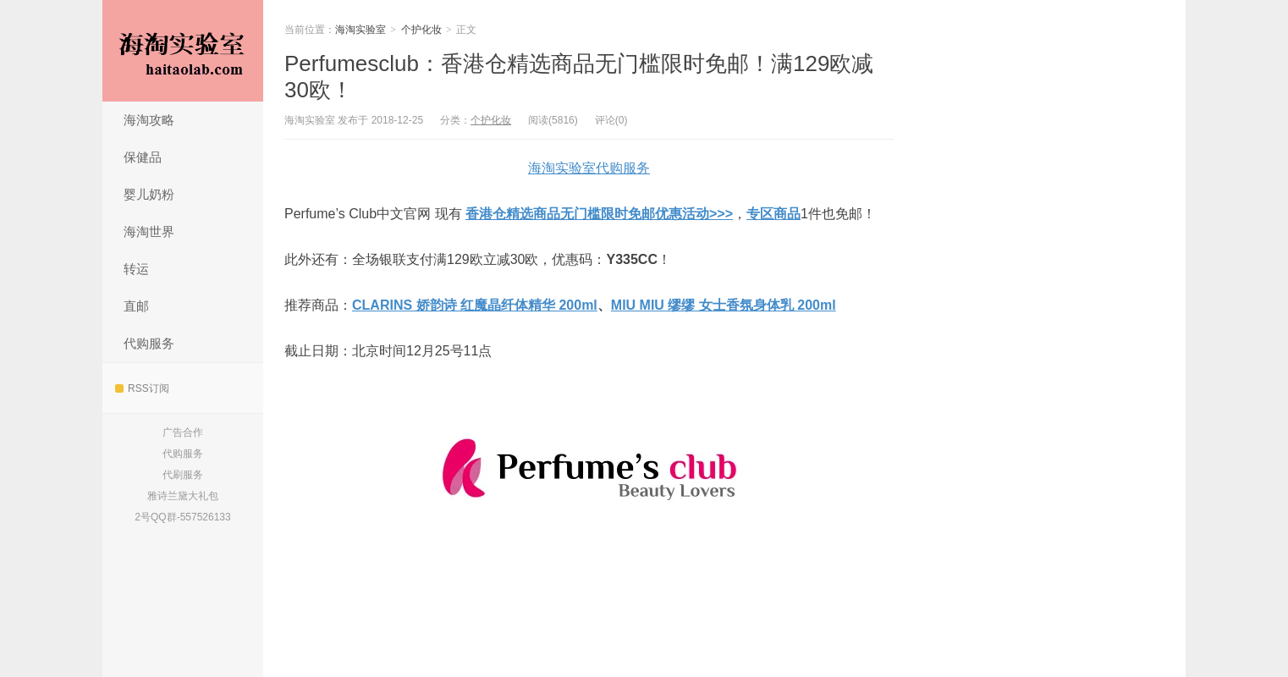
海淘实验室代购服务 (589, 168)
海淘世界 (149, 231)
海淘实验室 (182, 51)
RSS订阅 (142, 388)
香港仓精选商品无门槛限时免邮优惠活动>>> (599, 213)
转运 (136, 268)
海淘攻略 (149, 120)
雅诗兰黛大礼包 (182, 496)
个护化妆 (421, 30)
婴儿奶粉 (149, 194)
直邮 (136, 306)
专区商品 (773, 213)
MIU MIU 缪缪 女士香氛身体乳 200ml (723, 305)
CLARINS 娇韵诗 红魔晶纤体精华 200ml (474, 305)
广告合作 (182, 432)
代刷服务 (182, 475)
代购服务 (149, 343)
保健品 (143, 157)
